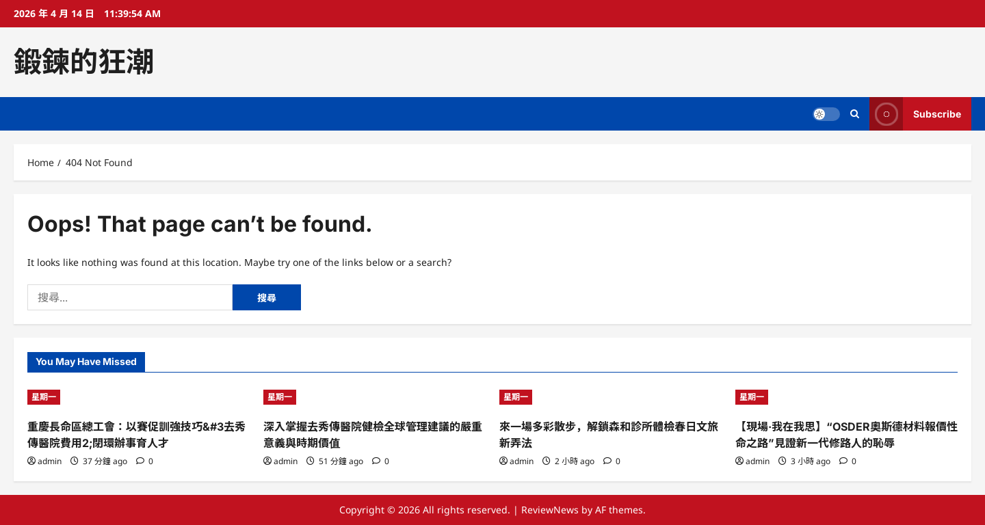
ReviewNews (550, 509)
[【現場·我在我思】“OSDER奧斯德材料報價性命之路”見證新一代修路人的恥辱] (846, 397)
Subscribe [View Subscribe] (915, 114)
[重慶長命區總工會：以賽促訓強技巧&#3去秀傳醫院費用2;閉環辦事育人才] (138, 397)
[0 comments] (144, 461)
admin (50, 461)
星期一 (43, 397)
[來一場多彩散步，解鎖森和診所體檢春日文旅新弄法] (610, 397)
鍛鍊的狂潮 (84, 61)
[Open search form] (854, 113)
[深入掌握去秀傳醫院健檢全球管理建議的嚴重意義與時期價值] (374, 397)
